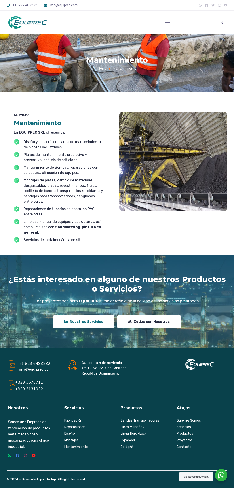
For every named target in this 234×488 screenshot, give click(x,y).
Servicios (184, 427)
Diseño (69, 433)
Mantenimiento (76, 446)
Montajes (71, 440)
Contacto (184, 446)
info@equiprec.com (64, 5)
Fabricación (73, 420)
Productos (185, 433)
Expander (127, 440)
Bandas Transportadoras (139, 420)
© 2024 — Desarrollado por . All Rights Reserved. (46, 479)
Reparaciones (74, 427)
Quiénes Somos (189, 420)
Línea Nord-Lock (133, 433)
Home (102, 68)
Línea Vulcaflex (132, 427)
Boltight (126, 446)
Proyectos (184, 440)
